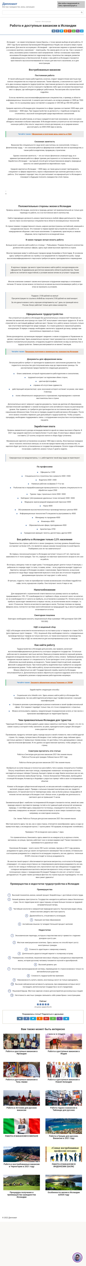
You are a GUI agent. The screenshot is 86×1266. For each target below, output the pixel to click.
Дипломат (9, 4)
